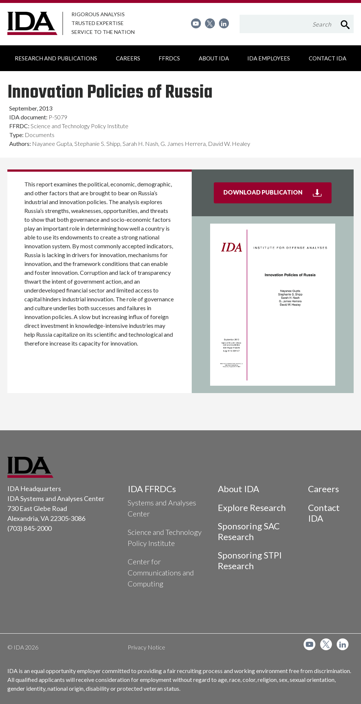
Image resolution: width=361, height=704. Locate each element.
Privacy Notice (146, 647)
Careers (323, 488)
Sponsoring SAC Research (249, 531)
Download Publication (277, 195)
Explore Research (252, 507)
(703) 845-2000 (29, 528)
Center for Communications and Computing (161, 572)
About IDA (238, 488)
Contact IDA (324, 512)
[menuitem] (196, 23)
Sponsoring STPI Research (250, 560)
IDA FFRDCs (152, 488)
